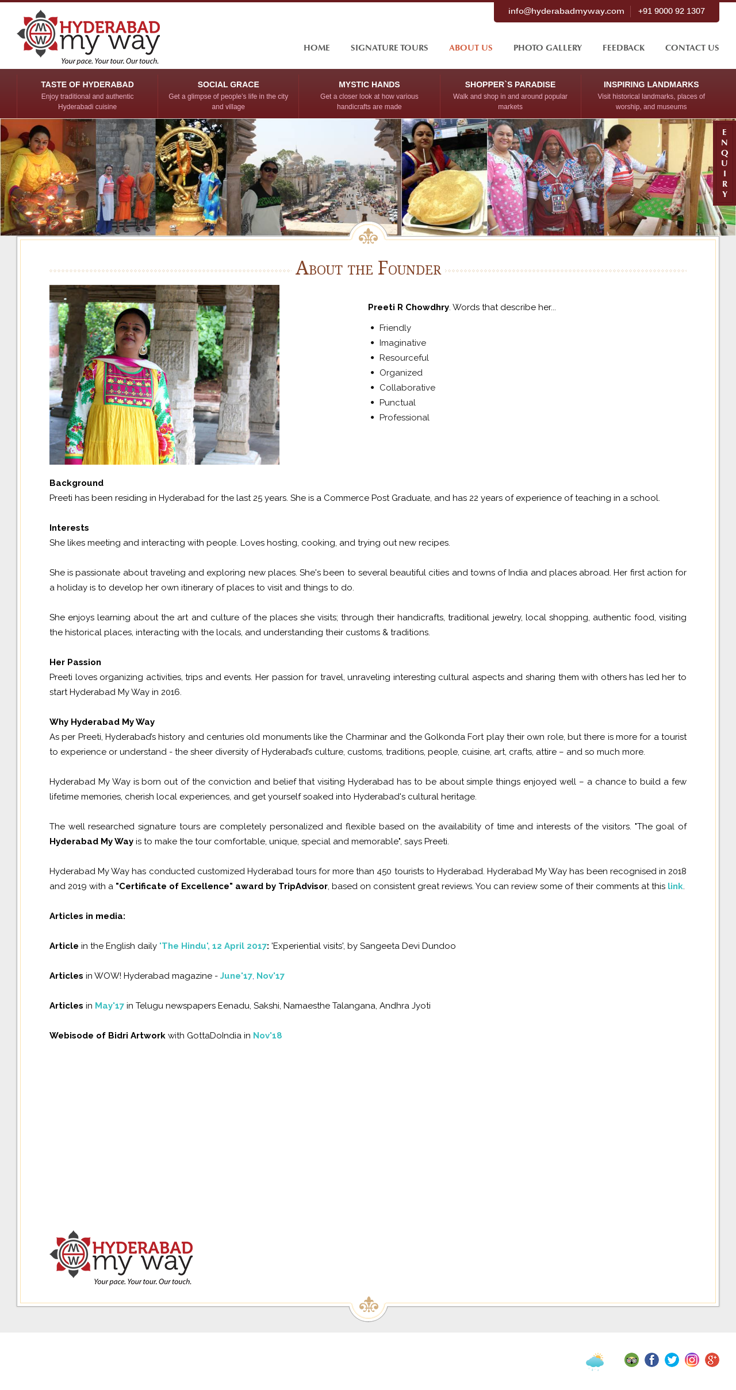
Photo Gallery (547, 48)
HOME (317, 48)
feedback (624, 48)
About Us (471, 48)
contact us (692, 48)
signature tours (389, 48)
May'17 (109, 1006)
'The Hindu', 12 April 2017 (213, 946)
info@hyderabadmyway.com (566, 11)
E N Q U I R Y (725, 163)
